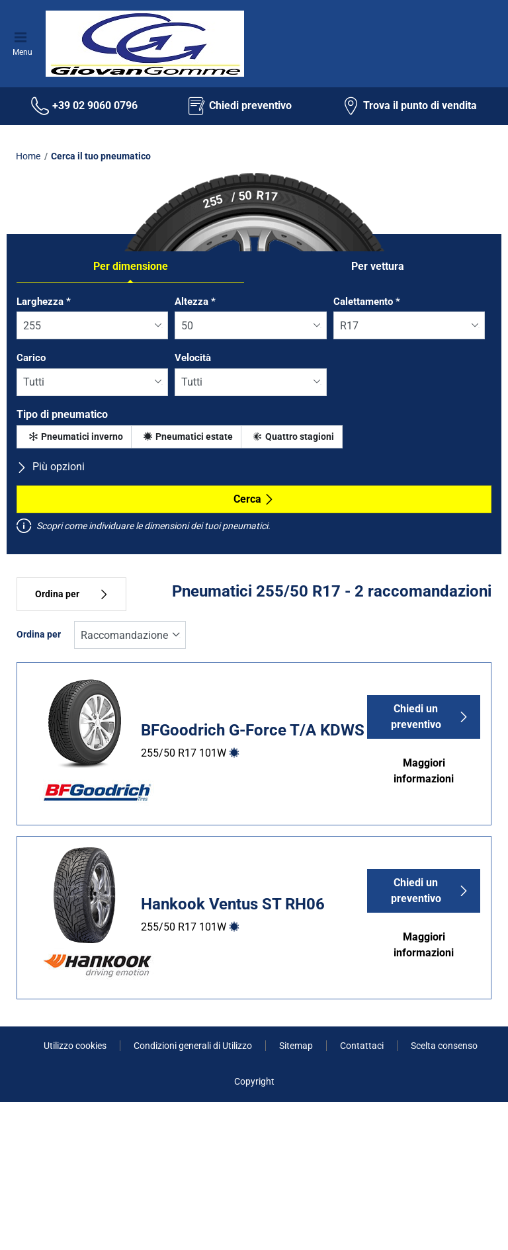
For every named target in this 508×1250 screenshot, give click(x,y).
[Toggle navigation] (22, 35)
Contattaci (362, 1045)
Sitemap (296, 1045)
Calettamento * (366, 302)
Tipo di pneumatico (62, 414)
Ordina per (71, 594)
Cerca (254, 499)
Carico (31, 358)
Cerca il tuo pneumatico (101, 156)
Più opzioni (51, 466)
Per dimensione (130, 266)
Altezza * (195, 302)
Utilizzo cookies (75, 1045)
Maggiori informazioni (424, 771)
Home (28, 156)
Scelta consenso (444, 1045)
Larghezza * (44, 302)
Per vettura (377, 266)
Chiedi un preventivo (430, 716)
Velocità (193, 358)
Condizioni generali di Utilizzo (193, 1045)
